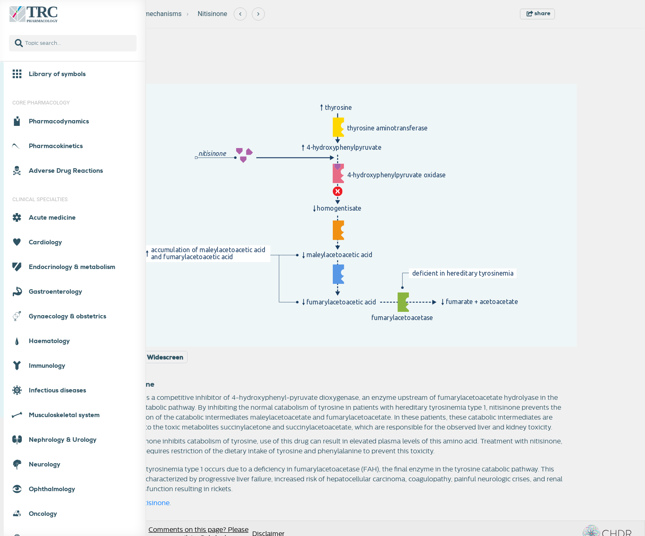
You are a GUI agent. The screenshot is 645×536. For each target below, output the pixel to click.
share (538, 13)
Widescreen (165, 357)
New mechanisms (155, 14)
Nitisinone (212, 14)
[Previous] (240, 14)
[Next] (258, 14)
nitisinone (154, 503)
